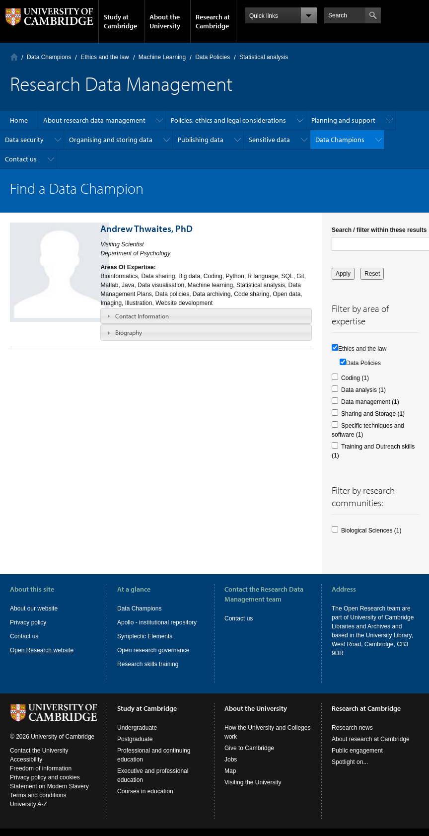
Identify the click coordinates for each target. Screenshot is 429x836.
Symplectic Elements (144, 636)
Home (14, 57)
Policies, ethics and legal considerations (228, 120)
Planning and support (343, 120)
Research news (352, 727)
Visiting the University (253, 782)
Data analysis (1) (363, 389)
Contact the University (39, 750)
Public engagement (357, 750)
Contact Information (142, 316)
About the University (164, 21)
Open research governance (153, 650)
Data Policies (212, 57)
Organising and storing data (110, 139)
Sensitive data (269, 139)
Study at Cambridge (120, 21)
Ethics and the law (104, 57)
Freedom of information (41, 768)
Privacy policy (28, 622)
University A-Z (28, 804)
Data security (24, 139)
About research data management (94, 120)
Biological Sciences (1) (371, 530)
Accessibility (26, 759)
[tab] (206, 316)
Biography (128, 332)
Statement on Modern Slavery (49, 786)
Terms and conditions (38, 795)
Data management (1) (370, 401)
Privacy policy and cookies (45, 777)
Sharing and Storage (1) (373, 413)
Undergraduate (137, 727)
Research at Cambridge (213, 21)
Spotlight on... (350, 762)
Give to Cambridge (249, 748)
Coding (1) (355, 378)
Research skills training (147, 664)
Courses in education (145, 791)
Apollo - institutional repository (157, 622)
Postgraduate (134, 739)
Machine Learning (162, 57)
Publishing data (200, 139)
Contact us (21, 158)
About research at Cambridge (371, 739)
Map (230, 770)
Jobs (230, 759)
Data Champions (49, 57)
